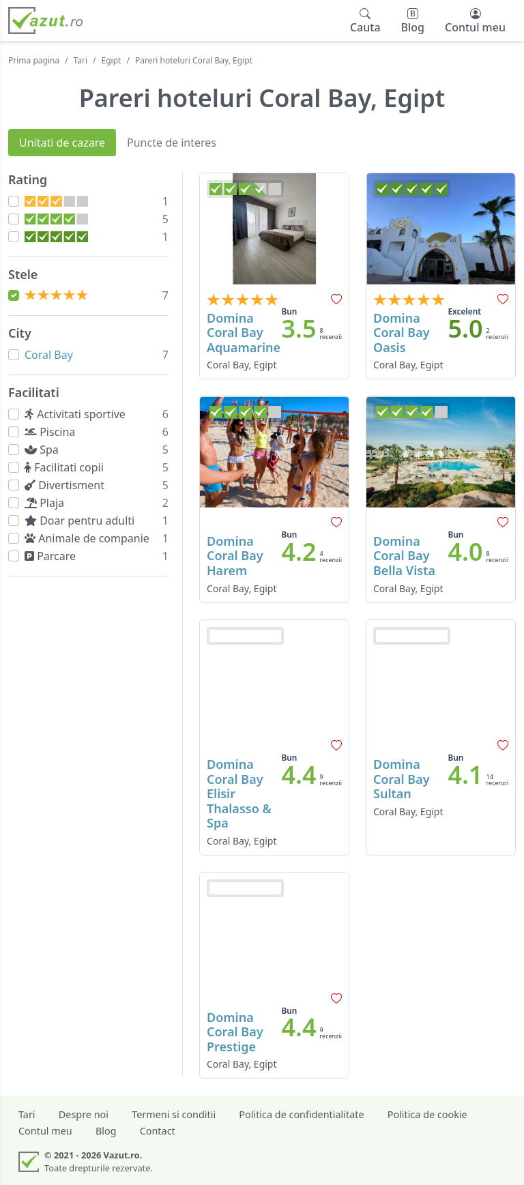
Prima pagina (33, 60)
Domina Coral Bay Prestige (235, 1032)
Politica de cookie (427, 1114)
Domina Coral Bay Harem (235, 556)
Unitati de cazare (62, 142)
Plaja (47, 502)
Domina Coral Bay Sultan (401, 779)
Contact (157, 1130)
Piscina (53, 431)
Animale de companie (90, 538)
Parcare (53, 556)
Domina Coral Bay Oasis (401, 332)
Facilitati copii (67, 467)
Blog (106, 1130)
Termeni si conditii (174, 1114)
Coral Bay (49, 354)
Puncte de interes (171, 142)
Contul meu (45, 1130)
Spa (44, 449)
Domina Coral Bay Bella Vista (404, 556)
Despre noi (83, 1114)
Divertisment (67, 485)
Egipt (111, 60)
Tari (81, 60)
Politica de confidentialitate (301, 1114)
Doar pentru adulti (83, 520)
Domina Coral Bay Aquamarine (243, 332)
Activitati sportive (78, 414)
